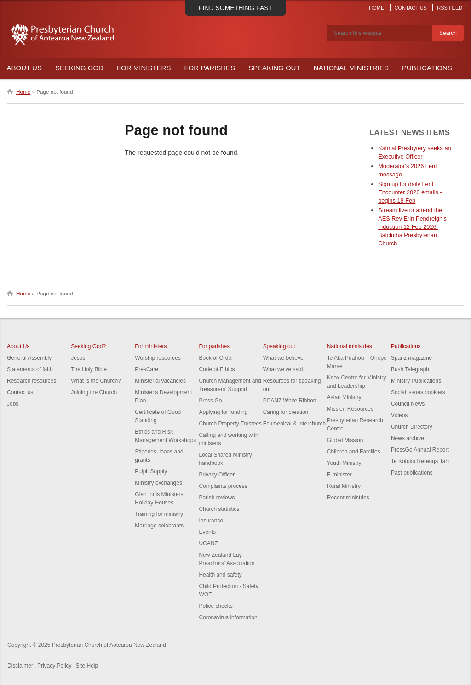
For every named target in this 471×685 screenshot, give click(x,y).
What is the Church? (96, 381)
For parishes (214, 346)
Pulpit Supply (151, 471)
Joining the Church (94, 392)
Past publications (412, 473)
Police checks (215, 606)
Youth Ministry (344, 463)
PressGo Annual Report (420, 450)
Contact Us (410, 8)
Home (376, 8)
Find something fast (235, 7)
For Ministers (144, 68)
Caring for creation (286, 412)
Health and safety (220, 575)
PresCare (146, 369)
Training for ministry (159, 514)
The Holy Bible (89, 369)
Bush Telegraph (410, 369)
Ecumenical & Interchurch (294, 423)
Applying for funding (223, 412)
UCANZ (208, 543)
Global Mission (345, 440)
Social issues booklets (418, 392)
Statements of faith (30, 369)
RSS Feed (449, 8)
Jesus (78, 358)
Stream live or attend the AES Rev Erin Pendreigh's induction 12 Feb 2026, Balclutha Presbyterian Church (412, 227)
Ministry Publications (416, 381)
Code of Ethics (217, 369)
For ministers (151, 346)
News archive (407, 438)
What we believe (283, 358)
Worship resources (158, 358)
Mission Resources (350, 409)
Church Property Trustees (230, 423)
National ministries (349, 346)
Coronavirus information (228, 617)
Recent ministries (348, 497)
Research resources (31, 381)
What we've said (283, 369)
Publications (427, 68)
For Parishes (209, 68)
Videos (399, 415)
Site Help (87, 665)
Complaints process (223, 486)
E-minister (339, 474)
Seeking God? (88, 346)
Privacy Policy (54, 665)
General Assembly (29, 358)
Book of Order (216, 358)
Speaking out (279, 346)
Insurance (211, 520)
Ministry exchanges (158, 483)
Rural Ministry (344, 486)
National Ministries (351, 68)
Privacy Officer (217, 474)
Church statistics (219, 509)
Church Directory (411, 427)
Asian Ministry (344, 397)
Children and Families (353, 451)
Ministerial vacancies (160, 381)
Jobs (12, 404)
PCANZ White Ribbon (289, 400)
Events (207, 532)
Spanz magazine (411, 358)
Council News (408, 404)
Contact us (20, 392)
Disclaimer (20, 665)
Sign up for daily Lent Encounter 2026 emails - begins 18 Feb (410, 192)
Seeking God (79, 68)
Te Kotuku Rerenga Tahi (420, 461)
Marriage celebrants (159, 525)
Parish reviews (217, 497)
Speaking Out (274, 68)
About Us (24, 68)
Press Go (210, 400)
